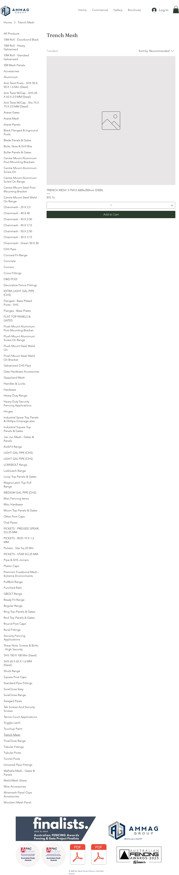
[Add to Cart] (111, 214)
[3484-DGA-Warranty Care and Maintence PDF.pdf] (98, 855)
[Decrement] (49, 205)
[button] (176, 9)
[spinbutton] (111, 205)
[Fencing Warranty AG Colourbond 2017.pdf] (77, 855)
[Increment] (172, 205)
